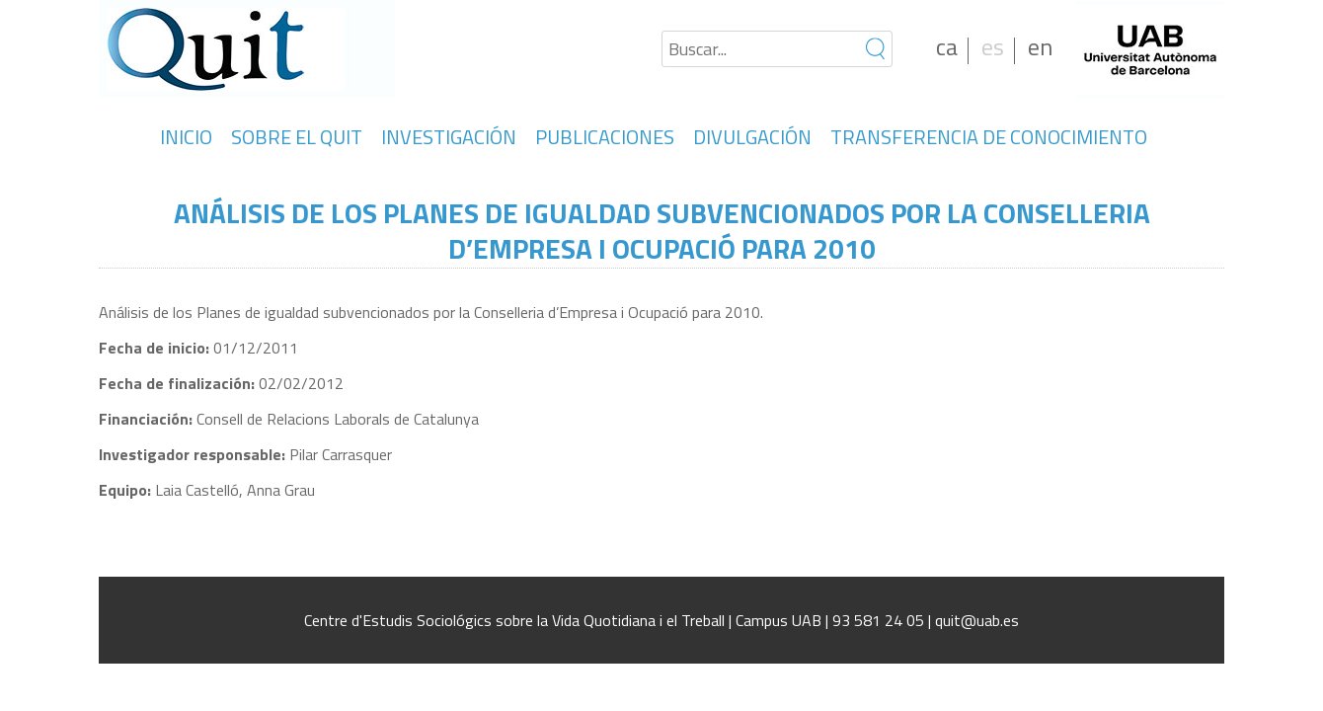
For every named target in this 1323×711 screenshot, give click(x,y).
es (992, 46)
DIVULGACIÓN (752, 136)
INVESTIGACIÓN (448, 136)
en (1040, 46)
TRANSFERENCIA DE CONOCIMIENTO (988, 136)
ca (947, 46)
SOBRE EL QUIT (296, 136)
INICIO (186, 136)
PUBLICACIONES (604, 136)
